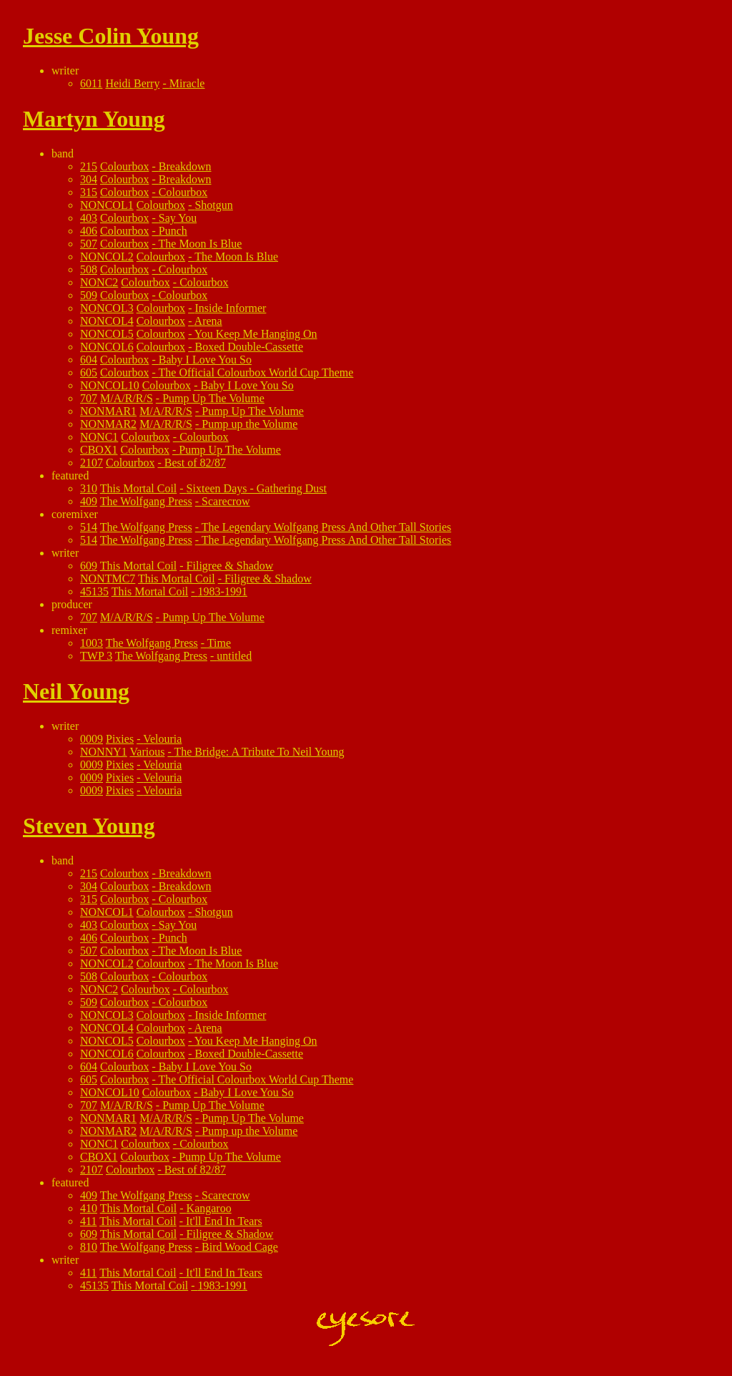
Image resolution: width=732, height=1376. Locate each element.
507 (88, 244)
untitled (234, 656)
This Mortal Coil (138, 488)
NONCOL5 (107, 334)
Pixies (120, 739)
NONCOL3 (107, 308)
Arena (208, 321)
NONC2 (99, 282)
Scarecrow (226, 501)
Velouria (162, 739)
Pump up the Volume (249, 424)
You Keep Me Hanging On (255, 334)
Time (219, 643)
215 (88, 166)
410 (88, 1208)
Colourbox (124, 166)
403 (88, 218)
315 (88, 192)
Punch (173, 231)
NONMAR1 (108, 411)
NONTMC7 (107, 578)
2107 (91, 463)
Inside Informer (230, 308)
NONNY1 (103, 752)
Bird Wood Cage (240, 1247)
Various (147, 752)
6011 (91, 83)
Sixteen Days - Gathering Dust (257, 488)
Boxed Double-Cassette (248, 347)
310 (88, 488)
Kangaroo (209, 1208)
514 (88, 527)
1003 (91, 643)
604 (88, 359)
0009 (91, 739)
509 (88, 295)
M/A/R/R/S (126, 398)
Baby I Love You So (205, 359)
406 (88, 231)
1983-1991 (222, 591)
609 (88, 566)
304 (88, 179)
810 (88, 1247)
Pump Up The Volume (213, 398)
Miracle (187, 83)
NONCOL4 (107, 321)
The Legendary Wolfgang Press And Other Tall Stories (326, 527)
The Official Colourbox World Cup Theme (256, 372)
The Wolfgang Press (146, 501)
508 (88, 269)
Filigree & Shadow (230, 566)
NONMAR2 (108, 424)
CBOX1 (98, 450)
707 (88, 398)
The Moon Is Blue (200, 244)
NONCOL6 (107, 347)
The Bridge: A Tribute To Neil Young (259, 752)
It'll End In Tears (224, 1221)
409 (88, 501)
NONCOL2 (107, 256)
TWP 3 (96, 656)
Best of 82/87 (195, 463)
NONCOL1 (107, 205)
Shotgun (213, 205)
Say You (178, 218)
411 (88, 1221)
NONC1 (99, 437)
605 (88, 372)
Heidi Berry (132, 83)
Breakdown (185, 166)
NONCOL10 (109, 385)
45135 (94, 591)
